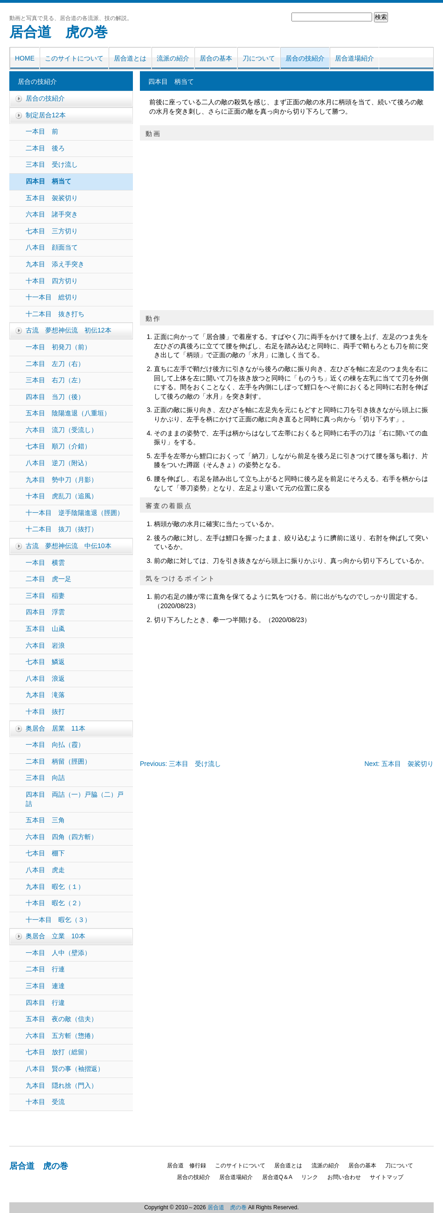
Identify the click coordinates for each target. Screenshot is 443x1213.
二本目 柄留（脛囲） (58, 761)
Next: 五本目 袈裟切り (399, 763)
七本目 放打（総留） (58, 1052)
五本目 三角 (45, 820)
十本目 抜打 (45, 711)
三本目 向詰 (45, 777)
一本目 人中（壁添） (58, 952)
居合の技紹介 (305, 58)
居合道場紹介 (354, 58)
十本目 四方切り (52, 281)
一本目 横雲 (45, 562)
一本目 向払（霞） (55, 744)
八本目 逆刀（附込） (58, 463)
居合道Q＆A (277, 1177)
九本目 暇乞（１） (55, 886)
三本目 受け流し (52, 164)
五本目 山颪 (45, 628)
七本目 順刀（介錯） (58, 446)
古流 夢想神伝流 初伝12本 (68, 330)
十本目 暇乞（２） (55, 903)
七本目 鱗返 (45, 661)
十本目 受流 (45, 1101)
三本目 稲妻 (45, 595)
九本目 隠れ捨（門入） (61, 1085)
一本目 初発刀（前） (58, 347)
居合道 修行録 (186, 1165)
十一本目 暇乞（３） (58, 919)
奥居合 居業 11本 (55, 728)
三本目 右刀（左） (55, 380)
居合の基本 (216, 58)
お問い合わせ (344, 1177)
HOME (25, 58)
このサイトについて (74, 58)
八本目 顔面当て (52, 247)
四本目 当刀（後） (55, 396)
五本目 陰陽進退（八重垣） (68, 413)
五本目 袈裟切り (52, 198)
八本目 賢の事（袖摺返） (65, 1068)
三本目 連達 (45, 985)
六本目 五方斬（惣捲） (61, 1035)
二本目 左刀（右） (55, 363)
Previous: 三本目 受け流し (180, 763)
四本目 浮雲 (45, 612)
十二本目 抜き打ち (55, 314)
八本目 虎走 (45, 870)
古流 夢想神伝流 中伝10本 (68, 545)
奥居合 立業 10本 (55, 936)
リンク (309, 1177)
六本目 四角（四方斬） (61, 836)
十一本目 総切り (52, 297)
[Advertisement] (198, 687)
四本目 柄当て (48, 181)
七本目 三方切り (52, 231)
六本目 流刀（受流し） (61, 430)
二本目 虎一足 (48, 579)
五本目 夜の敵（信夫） (61, 1019)
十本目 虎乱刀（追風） (61, 496)
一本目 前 (42, 131)
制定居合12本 (46, 115)
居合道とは (130, 58)
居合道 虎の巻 (58, 32)
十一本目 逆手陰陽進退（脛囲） (75, 512)
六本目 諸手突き (52, 214)
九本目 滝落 (45, 694)
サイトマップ (386, 1177)
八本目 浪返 (45, 678)
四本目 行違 (45, 1002)
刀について (258, 58)
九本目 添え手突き (55, 264)
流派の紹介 (173, 58)
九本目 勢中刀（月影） (61, 479)
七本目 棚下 (45, 853)
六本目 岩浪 (45, 645)
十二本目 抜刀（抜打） (61, 529)
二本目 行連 (45, 969)
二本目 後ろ (45, 148)
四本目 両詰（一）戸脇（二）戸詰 (75, 799)
